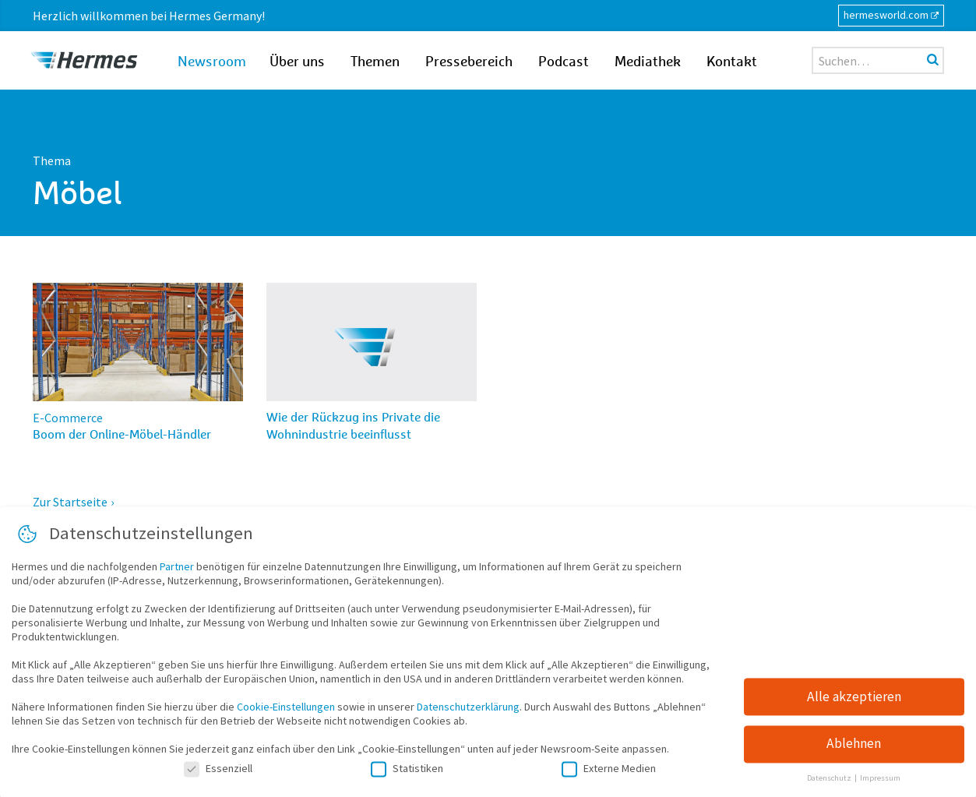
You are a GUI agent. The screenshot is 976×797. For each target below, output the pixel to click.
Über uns (297, 62)
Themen (375, 62)
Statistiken (407, 776)
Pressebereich (469, 62)
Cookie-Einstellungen (286, 714)
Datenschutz (830, 786)
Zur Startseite (70, 502)
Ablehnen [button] (853, 751)
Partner (177, 574)
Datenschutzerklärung (468, 714)
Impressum (880, 786)
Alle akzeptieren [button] (854, 703)
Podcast (563, 62)
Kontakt (731, 62)
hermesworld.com (886, 15)
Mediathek (648, 62)
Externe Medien (609, 776)
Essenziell (218, 776)
